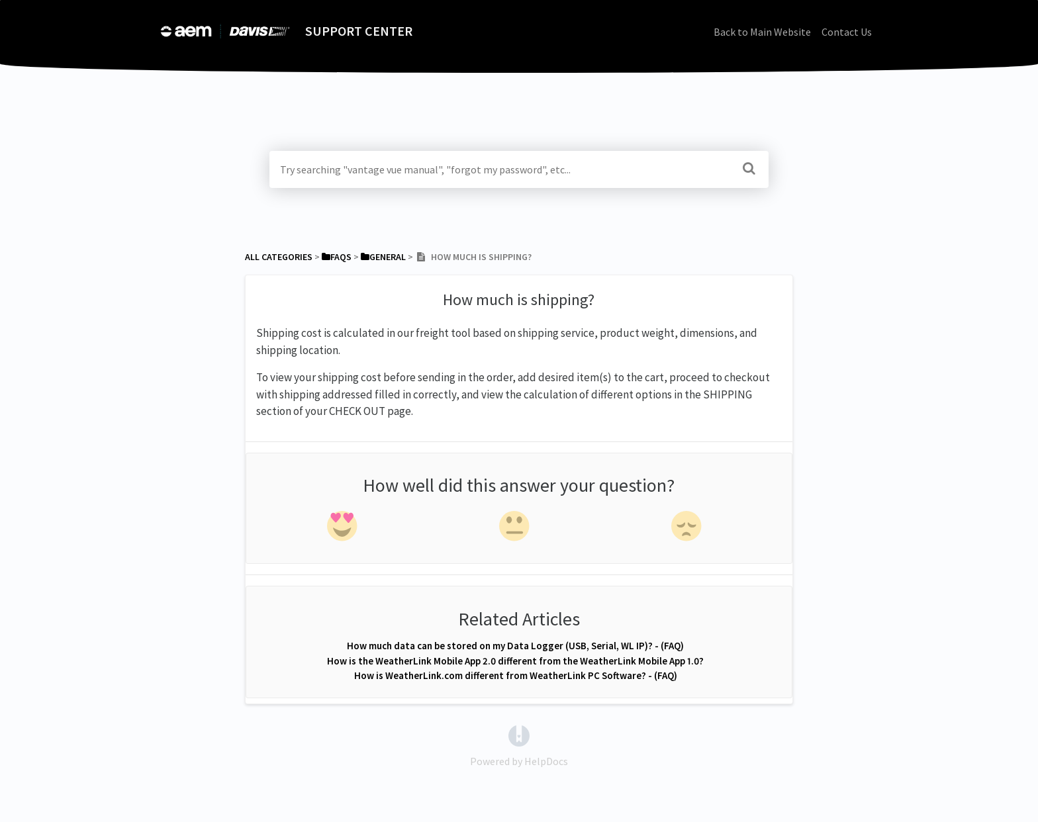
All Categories (278, 257)
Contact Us (847, 31)
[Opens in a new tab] (519, 734)
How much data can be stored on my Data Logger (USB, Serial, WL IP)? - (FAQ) (515, 645)
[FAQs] (337, 257)
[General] (383, 257)
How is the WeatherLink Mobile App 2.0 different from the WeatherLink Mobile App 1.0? (515, 661)
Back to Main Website (762, 31)
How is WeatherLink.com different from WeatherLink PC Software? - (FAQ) (515, 675)
